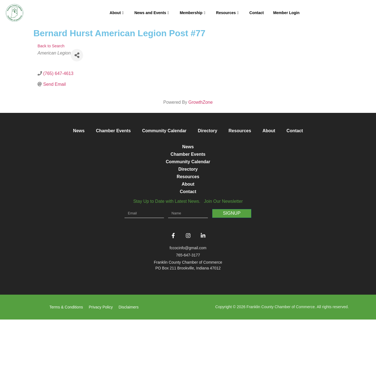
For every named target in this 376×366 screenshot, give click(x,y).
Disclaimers (129, 353)
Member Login (286, 13)
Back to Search (51, 46)
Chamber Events (113, 130)
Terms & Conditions (66, 353)
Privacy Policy (101, 353)
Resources (227, 13)
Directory (207, 130)
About (117, 13)
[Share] (77, 55)
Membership (192, 13)
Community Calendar (164, 130)
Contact (256, 13)
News (79, 130)
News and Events (151, 13)
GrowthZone (200, 102)
